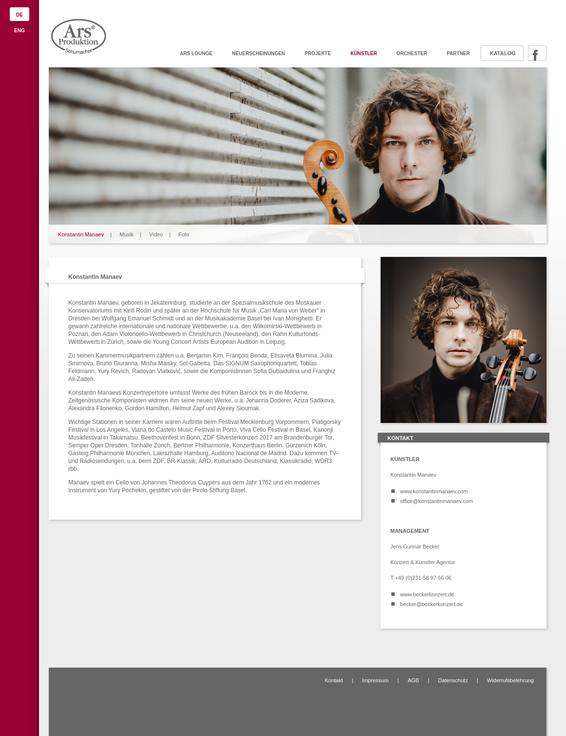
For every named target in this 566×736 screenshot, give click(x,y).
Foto (184, 234)
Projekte (317, 53)
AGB (413, 680)
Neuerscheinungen (258, 53)
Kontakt (333, 680)
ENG (19, 30)
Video (156, 234)
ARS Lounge (196, 53)
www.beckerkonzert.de (427, 594)
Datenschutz (453, 680)
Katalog (503, 53)
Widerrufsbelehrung (510, 680)
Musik (127, 234)
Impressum (375, 680)
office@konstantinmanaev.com (436, 501)
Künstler (363, 53)
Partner (458, 53)
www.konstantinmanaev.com (434, 491)
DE (19, 15)
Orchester (412, 53)
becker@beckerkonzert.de (431, 604)
